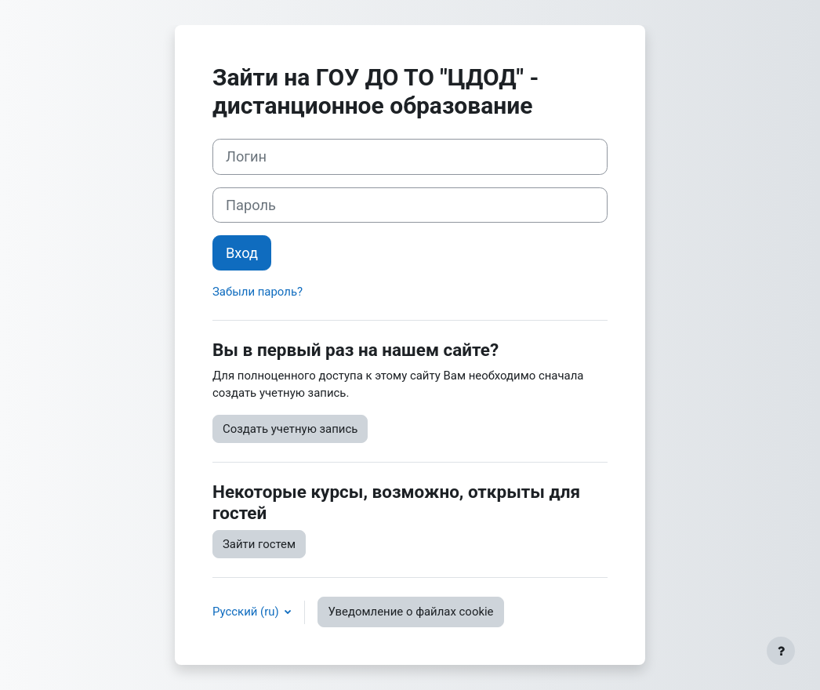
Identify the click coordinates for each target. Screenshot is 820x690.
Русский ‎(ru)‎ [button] (246, 612)
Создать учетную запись (290, 429)
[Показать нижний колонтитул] (781, 651)
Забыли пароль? (257, 292)
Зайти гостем (259, 544)
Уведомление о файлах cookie (410, 612)
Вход (242, 253)
